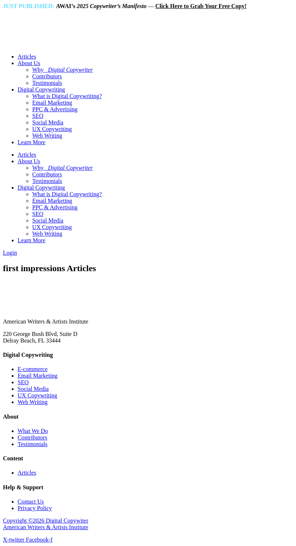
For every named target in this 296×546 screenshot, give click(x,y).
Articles (27, 56)
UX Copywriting (52, 129)
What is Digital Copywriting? (67, 96)
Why (62, 70)
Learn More (31, 142)
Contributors (47, 76)
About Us (29, 63)
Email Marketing (52, 103)
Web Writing (47, 135)
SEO (37, 116)
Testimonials (47, 83)
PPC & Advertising (55, 109)
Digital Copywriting (41, 89)
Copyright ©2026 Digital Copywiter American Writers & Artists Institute (45, 523)
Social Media (47, 122)
